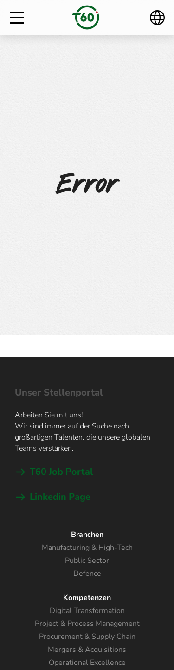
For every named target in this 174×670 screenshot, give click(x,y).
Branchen (87, 535)
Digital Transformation (87, 611)
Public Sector (87, 560)
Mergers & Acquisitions (87, 649)
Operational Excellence (87, 662)
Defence (87, 573)
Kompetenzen (87, 598)
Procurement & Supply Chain (87, 637)
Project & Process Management (87, 624)
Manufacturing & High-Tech (87, 547)
